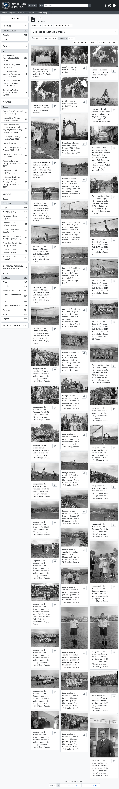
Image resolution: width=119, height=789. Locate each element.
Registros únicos (15, 31)
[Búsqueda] (66, 5)
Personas (15, 310)
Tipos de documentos (13, 325)
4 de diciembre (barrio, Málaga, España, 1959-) (15, 237)
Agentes (7, 101)
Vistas (15, 302)
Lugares (7, 193)
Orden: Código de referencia (84, 42)
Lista (71, 38)
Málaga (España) (15, 212)
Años (15, 282)
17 (87, 785)
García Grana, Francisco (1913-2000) (15, 155)
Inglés (15, 39)
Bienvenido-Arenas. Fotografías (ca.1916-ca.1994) (15, 58)
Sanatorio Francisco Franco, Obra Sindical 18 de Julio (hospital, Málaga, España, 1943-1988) (15, 128)
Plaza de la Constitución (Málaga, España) (15, 244)
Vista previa (37, 38)
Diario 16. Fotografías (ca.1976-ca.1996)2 (15, 66)
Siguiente (94, 785)
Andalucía (15, 203)
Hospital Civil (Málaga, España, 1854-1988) (15, 119)
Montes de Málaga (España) (15, 257)
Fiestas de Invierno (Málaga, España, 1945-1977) (15, 163)
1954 (15, 314)
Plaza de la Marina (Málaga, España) (15, 251)
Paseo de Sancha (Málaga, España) (15, 224)
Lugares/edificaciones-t (15, 306)
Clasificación (50, 38)
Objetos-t (15, 319)
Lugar (15, 208)
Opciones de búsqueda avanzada (49, 31)
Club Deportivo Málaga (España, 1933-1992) (15, 137)
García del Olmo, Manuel (15, 143)
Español (15, 35)
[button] (105, 5)
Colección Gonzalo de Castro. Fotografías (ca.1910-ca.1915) (15, 83)
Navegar (32, 6)
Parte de (7, 46)
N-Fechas (15, 286)
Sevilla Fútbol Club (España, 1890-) (15, 171)
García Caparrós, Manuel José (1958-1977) (15, 112)
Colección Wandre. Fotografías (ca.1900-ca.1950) (15, 92)
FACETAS (15, 18)
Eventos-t (15, 278)
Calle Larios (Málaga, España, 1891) (15, 230)
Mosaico (63, 38)
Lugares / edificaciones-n (15, 296)
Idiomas (7, 25)
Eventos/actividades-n (15, 291)
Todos (5, 51)
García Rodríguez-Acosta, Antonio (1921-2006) (15, 148)
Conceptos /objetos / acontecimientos (13, 267)
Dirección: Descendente (107, 42)
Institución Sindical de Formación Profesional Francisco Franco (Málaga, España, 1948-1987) (15, 182)
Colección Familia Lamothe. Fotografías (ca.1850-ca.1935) (15, 74)
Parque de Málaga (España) (15, 217)
